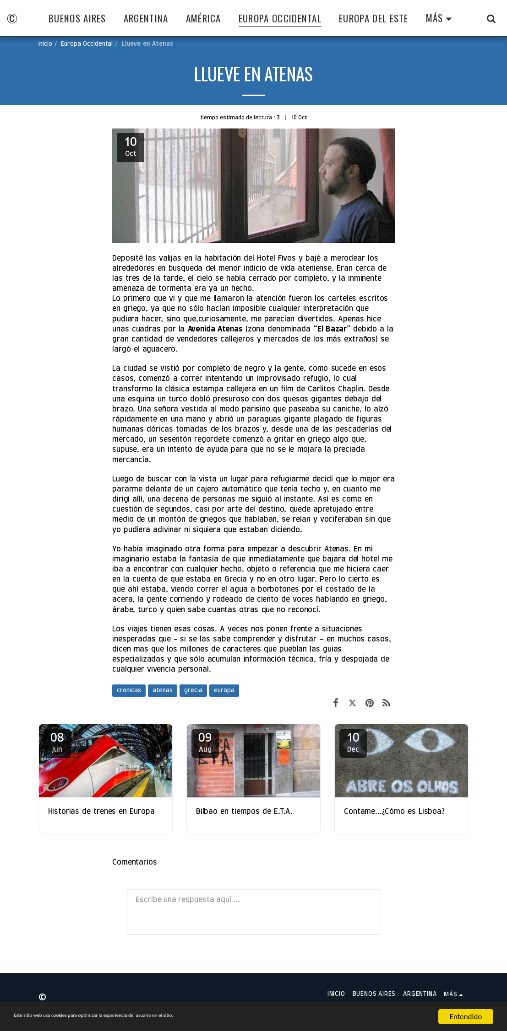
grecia (193, 691)
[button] (491, 18)
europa (224, 691)
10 (353, 742)
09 (205, 742)
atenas (163, 691)
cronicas (129, 691)
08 (57, 742)
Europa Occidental (87, 44)
